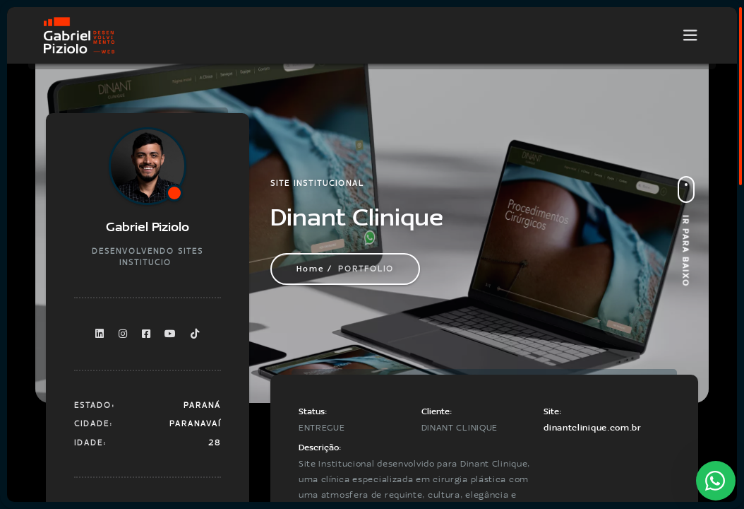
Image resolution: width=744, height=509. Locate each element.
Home (310, 268)
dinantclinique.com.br (593, 427)
